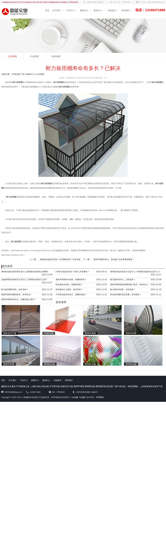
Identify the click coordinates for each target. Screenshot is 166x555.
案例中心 (46, 380)
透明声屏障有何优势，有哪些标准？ (71, 279)
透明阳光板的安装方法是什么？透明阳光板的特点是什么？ (135, 272)
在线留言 (57, 380)
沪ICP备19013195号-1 (60, 397)
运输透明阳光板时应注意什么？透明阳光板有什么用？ (24, 279)
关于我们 (12, 380)
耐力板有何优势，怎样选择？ (122, 289)
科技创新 (56, 56)
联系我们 (69, 380)
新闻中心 (30, 74)
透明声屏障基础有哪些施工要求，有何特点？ (129, 284)
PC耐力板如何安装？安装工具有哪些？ (72, 272)
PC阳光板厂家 (18, 74)
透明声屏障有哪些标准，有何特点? (16, 294)
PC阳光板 (121, 386)
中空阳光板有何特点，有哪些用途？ (71, 294)
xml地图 (74, 397)
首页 (3, 380)
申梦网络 (100, 397)
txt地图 (82, 397)
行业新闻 (34, 56)
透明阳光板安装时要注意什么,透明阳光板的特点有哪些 (24, 272)
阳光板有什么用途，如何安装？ (69, 289)
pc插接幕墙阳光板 (148, 386)
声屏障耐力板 (23, 386)
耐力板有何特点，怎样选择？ (122, 279)
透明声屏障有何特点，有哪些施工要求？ (18, 299)
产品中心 (24, 380)
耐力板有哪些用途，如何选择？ (14, 289)
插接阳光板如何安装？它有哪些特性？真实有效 (60, 259)
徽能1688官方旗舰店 (95, 2)
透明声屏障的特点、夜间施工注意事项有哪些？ (113, 259)
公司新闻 (12, 56)
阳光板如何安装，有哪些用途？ (69, 284)
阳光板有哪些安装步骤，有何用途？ (125, 294)
